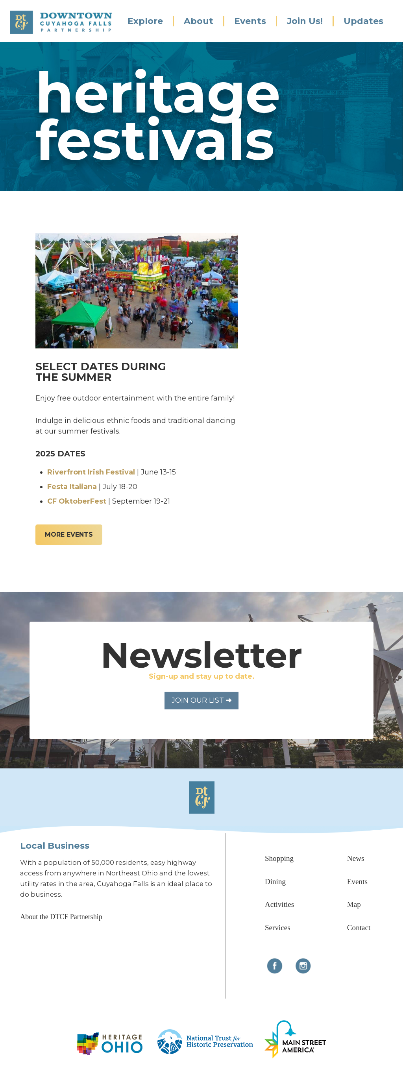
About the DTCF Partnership (61, 917)
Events (250, 21)
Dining (275, 881)
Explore (145, 21)
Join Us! (305, 21)
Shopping (279, 858)
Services (277, 927)
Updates (363, 21)
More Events (69, 534)
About (198, 21)
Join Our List (201, 700)
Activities (279, 904)
